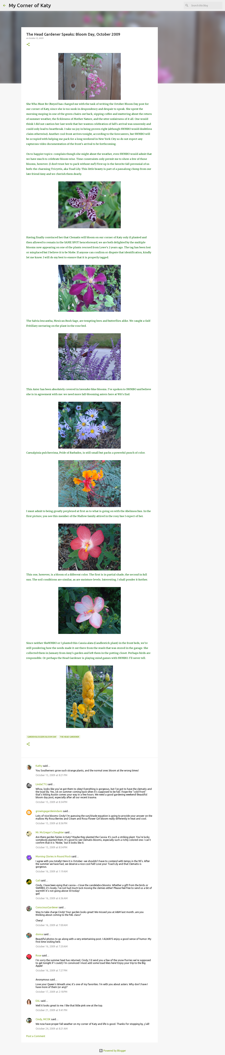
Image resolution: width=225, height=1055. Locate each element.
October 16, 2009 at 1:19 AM (52, 871)
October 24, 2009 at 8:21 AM (52, 1028)
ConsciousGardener (47, 907)
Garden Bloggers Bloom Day (42, 737)
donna (39, 934)
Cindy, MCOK (43, 1019)
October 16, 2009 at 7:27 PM (51, 970)
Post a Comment (35, 1036)
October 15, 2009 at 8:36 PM (51, 823)
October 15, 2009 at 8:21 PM (51, 775)
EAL (38, 1000)
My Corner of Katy (30, 5)
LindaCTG (41, 784)
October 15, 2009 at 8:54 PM (51, 847)
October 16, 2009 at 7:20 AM (52, 946)
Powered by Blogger (112, 1050)
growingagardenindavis (49, 811)
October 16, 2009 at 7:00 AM (52, 925)
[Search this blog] (206, 5)
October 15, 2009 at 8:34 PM (51, 802)
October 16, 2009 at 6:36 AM (52, 898)
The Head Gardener (69, 737)
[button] (28, 44)
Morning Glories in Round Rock (53, 856)
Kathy (39, 765)
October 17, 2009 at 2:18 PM (51, 991)
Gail (38, 880)
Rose (38, 955)
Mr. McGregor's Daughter (50, 832)
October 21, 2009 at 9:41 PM (51, 1010)
